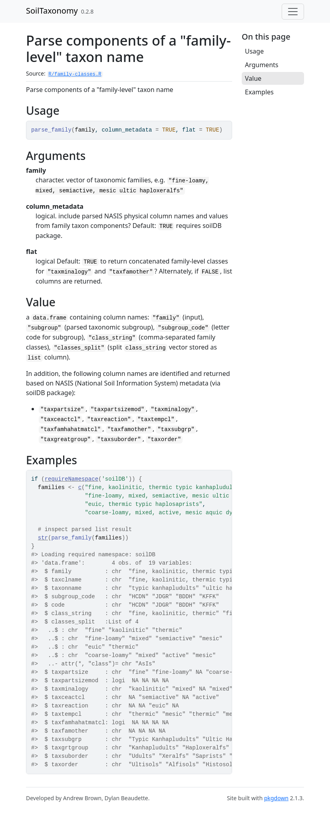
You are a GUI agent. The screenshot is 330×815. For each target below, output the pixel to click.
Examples (259, 92)
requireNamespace (71, 479)
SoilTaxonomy (52, 10)
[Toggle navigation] (293, 12)
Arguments (261, 64)
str (43, 538)
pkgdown (276, 798)
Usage (254, 51)
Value (253, 78)
